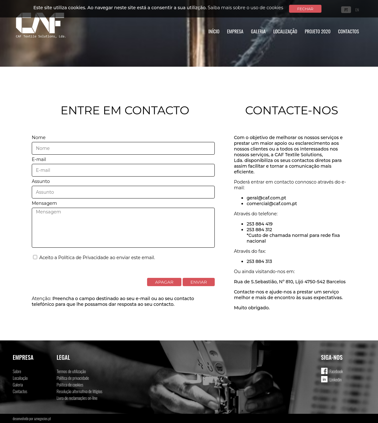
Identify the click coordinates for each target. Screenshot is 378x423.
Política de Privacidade (83, 257)
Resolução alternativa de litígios (79, 391)
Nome (38, 137)
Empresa (235, 31)
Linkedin (336, 379)
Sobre (17, 371)
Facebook (336, 371)
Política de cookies (70, 384)
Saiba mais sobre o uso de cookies (245, 7)
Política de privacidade (73, 377)
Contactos (348, 31)
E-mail (39, 159)
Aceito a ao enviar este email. (94, 257)
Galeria (258, 31)
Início (213, 31)
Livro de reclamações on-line (77, 397)
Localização (285, 31)
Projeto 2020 (317, 31)
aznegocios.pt (42, 418)
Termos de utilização (71, 371)
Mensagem (44, 203)
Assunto (41, 181)
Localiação (20, 377)
